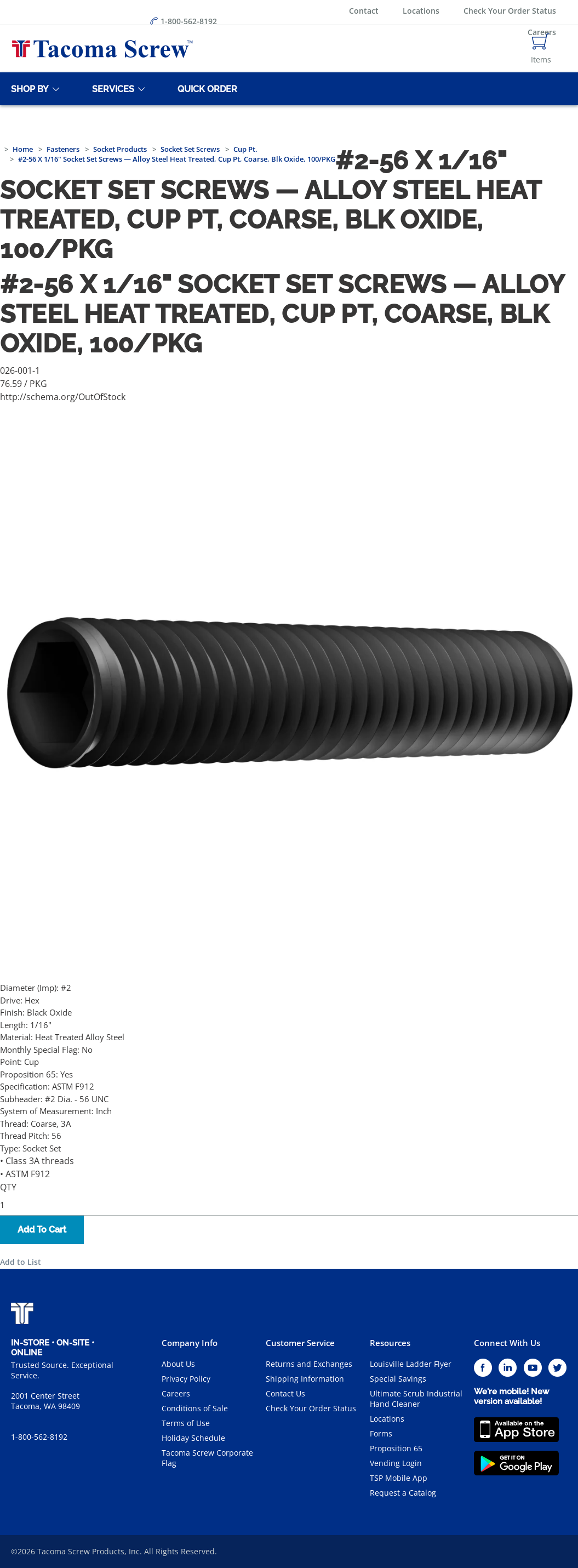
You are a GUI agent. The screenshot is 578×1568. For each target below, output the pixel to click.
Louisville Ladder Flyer (410, 1364)
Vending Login (396, 1463)
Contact (364, 10)
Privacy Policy (186, 1378)
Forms (381, 1433)
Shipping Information (305, 1378)
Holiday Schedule (193, 1438)
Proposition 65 (396, 1448)
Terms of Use (186, 1423)
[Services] (111, 88)
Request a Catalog (403, 1492)
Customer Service (300, 1343)
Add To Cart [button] (42, 1229)
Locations (421, 10)
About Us (178, 1364)
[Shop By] (27, 88)
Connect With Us (507, 1343)
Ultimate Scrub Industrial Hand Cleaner (416, 1398)
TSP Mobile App (398, 1478)
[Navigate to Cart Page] (541, 49)
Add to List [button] (20, 1262)
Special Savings (398, 1378)
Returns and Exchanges (309, 1364)
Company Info (190, 1343)
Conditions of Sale (195, 1408)
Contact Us (285, 1393)
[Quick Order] (205, 88)
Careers (176, 1393)
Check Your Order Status (509, 10)
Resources (390, 1343)
